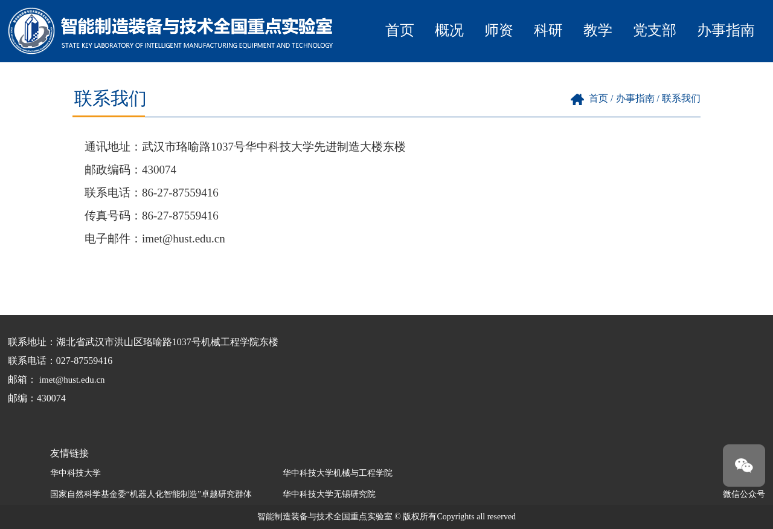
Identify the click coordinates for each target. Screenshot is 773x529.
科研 (548, 30)
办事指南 (726, 30)
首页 (399, 30)
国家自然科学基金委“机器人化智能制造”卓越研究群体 (151, 494)
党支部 (654, 30)
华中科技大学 (75, 473)
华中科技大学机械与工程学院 (338, 473)
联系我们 (681, 98)
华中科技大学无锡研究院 (329, 494)
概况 (449, 30)
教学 (597, 30)
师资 (498, 30)
